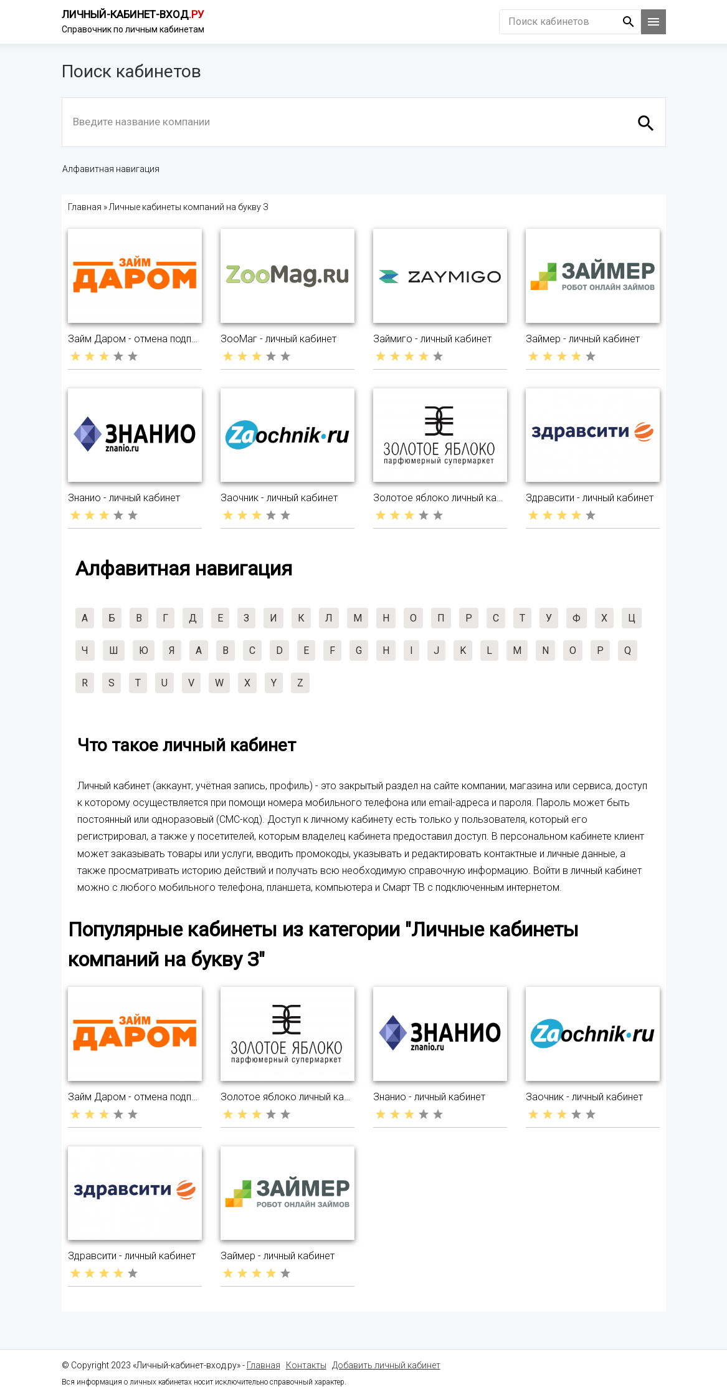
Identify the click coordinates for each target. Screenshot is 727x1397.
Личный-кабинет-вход (133, 14)
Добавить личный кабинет (386, 1365)
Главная (263, 1365)
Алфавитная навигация (110, 169)
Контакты (306, 1365)
